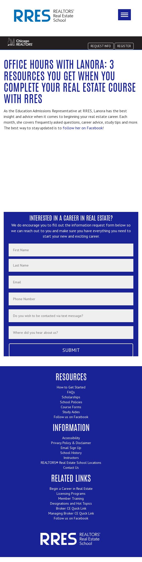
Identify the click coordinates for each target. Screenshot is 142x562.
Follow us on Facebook (71, 417)
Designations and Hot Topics (71, 503)
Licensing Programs (71, 493)
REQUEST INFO (101, 46)
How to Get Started (71, 387)
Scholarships (71, 397)
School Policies (71, 402)
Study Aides (71, 412)
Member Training (71, 498)
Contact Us (71, 467)
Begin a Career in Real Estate (71, 488)
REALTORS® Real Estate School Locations (71, 462)
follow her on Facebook (83, 127)
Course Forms (71, 407)
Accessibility (71, 438)
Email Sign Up (71, 448)
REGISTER (124, 46)
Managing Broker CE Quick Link (71, 513)
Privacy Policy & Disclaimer (71, 443)
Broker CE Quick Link (71, 508)
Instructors (71, 457)
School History (71, 452)
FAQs (71, 392)
